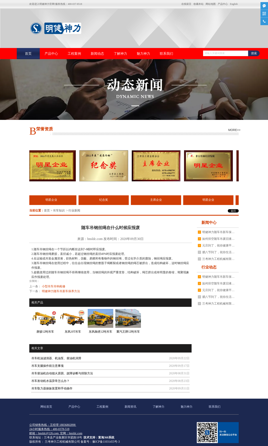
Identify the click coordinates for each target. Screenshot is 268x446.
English (234, 4)
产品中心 (223, 4)
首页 (28, 53)
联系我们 (166, 53)
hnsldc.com (95, 239)
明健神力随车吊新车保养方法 (218, 232)
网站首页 (46, 406)
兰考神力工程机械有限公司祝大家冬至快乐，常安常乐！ (218, 259)
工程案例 (74, 53)
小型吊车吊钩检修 (53, 286)
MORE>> (233, 130)
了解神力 (120, 53)
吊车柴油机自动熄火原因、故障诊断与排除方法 (62, 373)
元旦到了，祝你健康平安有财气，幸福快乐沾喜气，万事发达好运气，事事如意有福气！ (218, 245)
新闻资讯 (130, 406)
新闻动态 (97, 53)
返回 (233, 210)
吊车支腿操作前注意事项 (47, 365)
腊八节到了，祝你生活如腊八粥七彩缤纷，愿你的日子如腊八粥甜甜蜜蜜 (218, 252)
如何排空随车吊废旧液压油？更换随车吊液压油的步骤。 (218, 238)
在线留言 (186, 4)
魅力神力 (143, 53)
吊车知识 (59, 210)
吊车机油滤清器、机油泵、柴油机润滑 (56, 358)
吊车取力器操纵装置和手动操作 (51, 388)
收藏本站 (198, 4)
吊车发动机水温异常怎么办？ (50, 380)
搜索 (254, 53)
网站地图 (211, 4)
